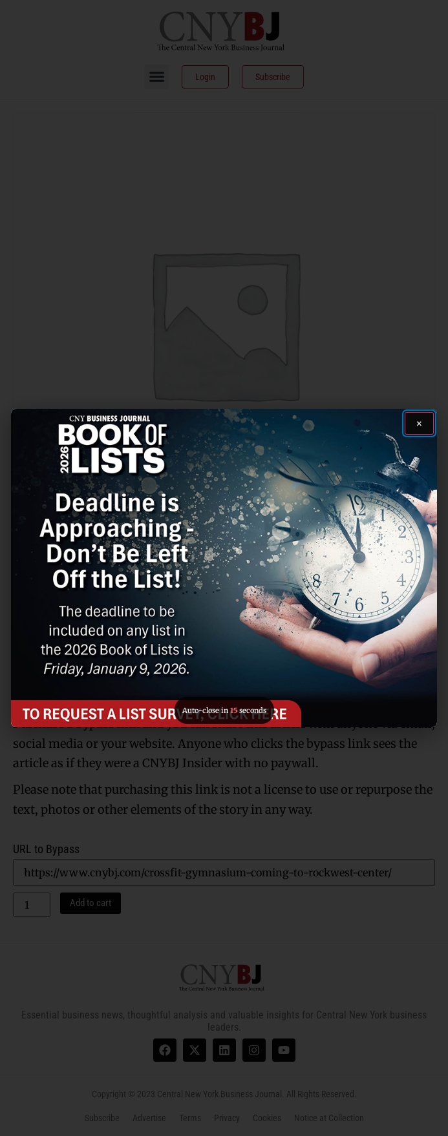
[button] (223, 568)
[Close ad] (419, 423)
